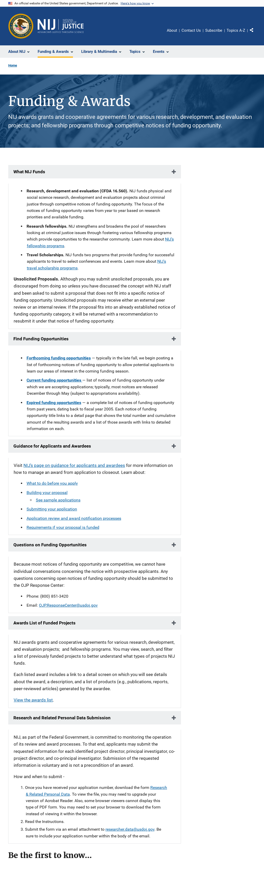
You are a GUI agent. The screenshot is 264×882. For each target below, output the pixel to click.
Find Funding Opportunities (41, 338)
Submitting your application (52, 509)
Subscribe (213, 30)
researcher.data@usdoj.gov (129, 829)
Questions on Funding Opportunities (50, 544)
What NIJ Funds (29, 171)
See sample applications (58, 500)
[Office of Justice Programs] (21, 26)
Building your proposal (47, 492)
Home (12, 65)
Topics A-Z (236, 30)
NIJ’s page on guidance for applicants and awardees (74, 465)
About (172, 30)
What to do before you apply (52, 483)
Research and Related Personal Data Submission (62, 717)
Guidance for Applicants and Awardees (52, 446)
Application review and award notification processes (74, 518)
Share (253, 31)
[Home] (61, 26)
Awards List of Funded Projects (44, 622)
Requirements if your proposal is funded (63, 527)
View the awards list (33, 700)
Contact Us (191, 30)
